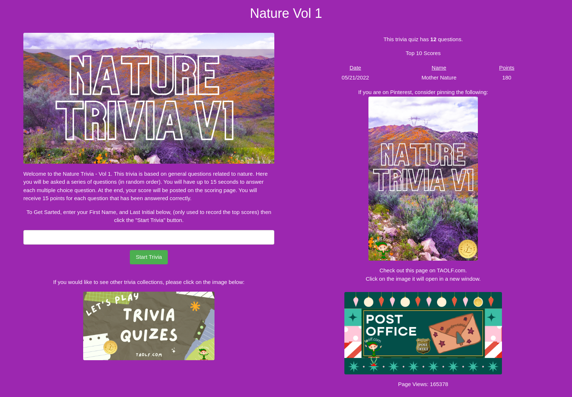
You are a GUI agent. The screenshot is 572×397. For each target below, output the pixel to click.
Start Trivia (149, 257)
